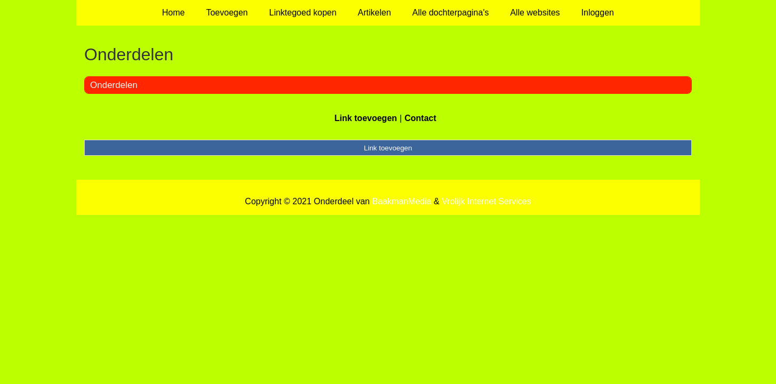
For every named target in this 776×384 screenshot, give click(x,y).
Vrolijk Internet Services (486, 201)
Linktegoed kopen (302, 12)
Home (173, 12)
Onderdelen (114, 85)
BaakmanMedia (401, 201)
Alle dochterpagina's (451, 12)
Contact (420, 118)
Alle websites (535, 12)
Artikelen (374, 12)
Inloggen (597, 12)
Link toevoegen (365, 118)
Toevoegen (227, 12)
